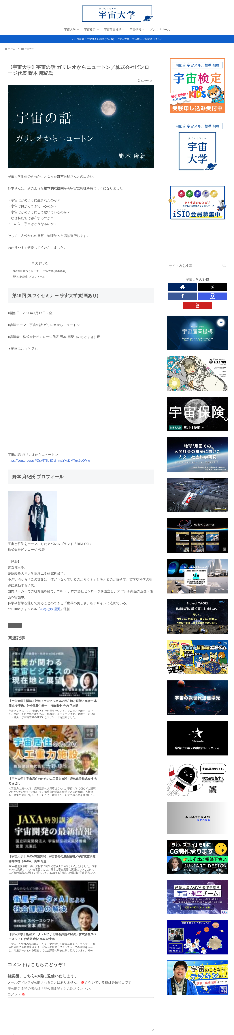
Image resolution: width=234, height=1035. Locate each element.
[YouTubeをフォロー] (197, 305)
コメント (16, 736)
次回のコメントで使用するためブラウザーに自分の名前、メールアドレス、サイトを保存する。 (82, 826)
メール (15, 797)
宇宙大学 (15, 626)
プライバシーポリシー (22, 1025)
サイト (13, 812)
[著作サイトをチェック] (182, 287)
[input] (197, 266)
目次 (36, 263)
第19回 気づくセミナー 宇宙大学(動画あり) (41, 271)
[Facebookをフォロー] (182, 296)
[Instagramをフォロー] (212, 296)
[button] (224, 266)
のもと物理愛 (50, 610)
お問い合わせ (26, 1029)
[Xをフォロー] (212, 287)
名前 (13, 783)
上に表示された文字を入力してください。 (39, 838)
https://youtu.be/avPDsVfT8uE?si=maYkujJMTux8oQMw (49, 461)
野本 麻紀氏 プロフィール (30, 277)
